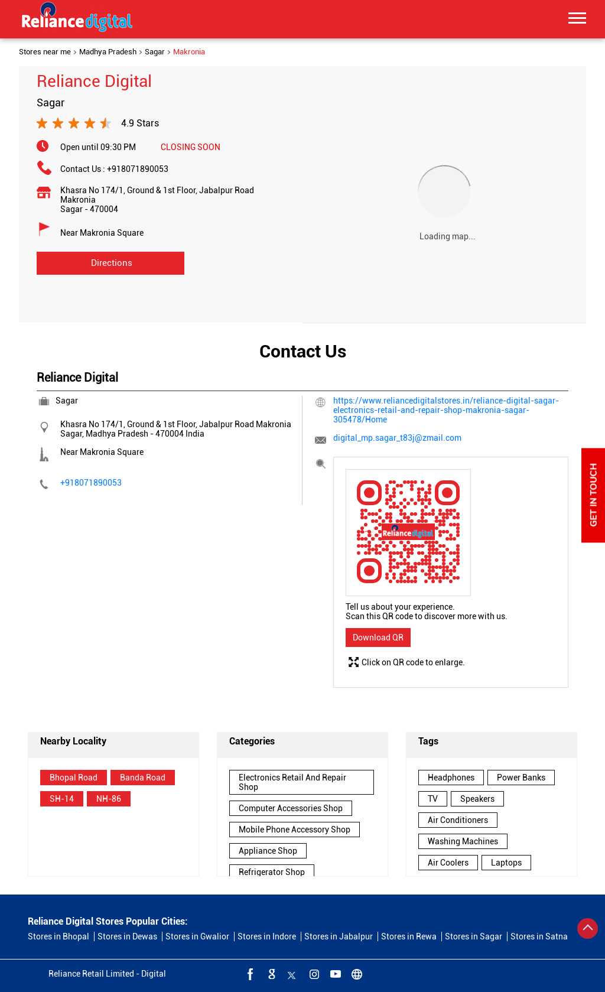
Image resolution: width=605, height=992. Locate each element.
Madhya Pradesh (107, 52)
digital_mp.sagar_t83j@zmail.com (397, 438)
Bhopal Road (73, 777)
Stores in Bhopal (58, 936)
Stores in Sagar (473, 936)
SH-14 (62, 799)
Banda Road (142, 777)
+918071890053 (137, 169)
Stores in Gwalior (197, 936)
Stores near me (45, 52)
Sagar (155, 52)
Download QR (378, 637)
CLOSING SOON (190, 147)
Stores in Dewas (127, 936)
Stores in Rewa (409, 936)
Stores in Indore (267, 936)
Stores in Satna (539, 936)
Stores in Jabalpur (338, 936)
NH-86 (108, 799)
